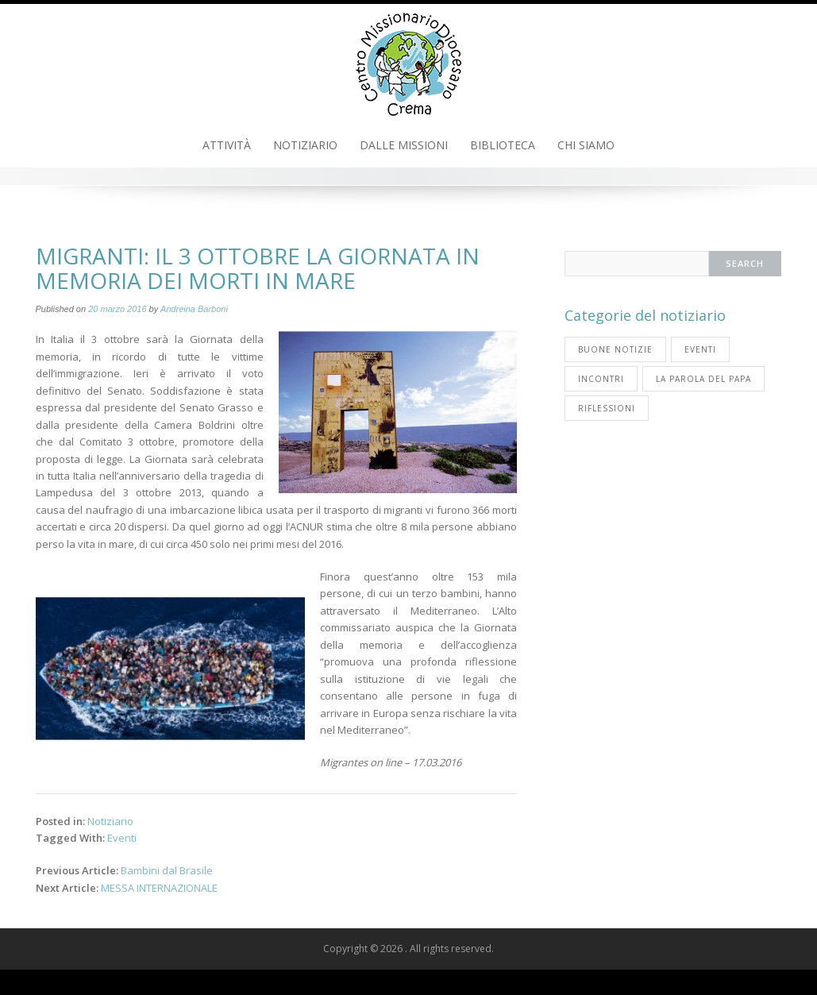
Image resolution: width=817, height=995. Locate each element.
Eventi (122, 838)
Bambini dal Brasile (167, 870)
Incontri (601, 378)
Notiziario (305, 144)
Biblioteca (502, 144)
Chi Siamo (586, 144)
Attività (226, 144)
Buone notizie (615, 349)
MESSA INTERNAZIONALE (159, 888)
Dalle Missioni (404, 144)
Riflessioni (606, 408)
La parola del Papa (703, 378)
